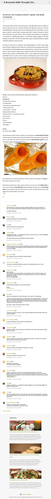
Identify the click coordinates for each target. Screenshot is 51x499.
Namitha (9, 361)
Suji (7, 224)
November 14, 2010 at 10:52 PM (14, 250)
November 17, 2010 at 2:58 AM (14, 379)
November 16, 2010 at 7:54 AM (14, 357)
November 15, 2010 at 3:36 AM (14, 279)
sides (4, 193)
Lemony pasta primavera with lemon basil (18, 480)
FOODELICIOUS (10, 377)
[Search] (49, 2)
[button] (3, 22)
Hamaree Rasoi (10, 282)
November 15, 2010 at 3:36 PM (14, 349)
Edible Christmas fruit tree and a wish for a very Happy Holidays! (23, 431)
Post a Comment (7, 411)
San (7, 383)
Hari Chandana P (11, 319)
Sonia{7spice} (10, 205)
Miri (7, 392)
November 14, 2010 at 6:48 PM (14, 220)
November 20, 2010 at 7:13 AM (14, 398)
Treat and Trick (10, 310)
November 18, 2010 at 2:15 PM (14, 388)
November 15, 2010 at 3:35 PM (14, 341)
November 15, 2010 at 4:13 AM (14, 306)
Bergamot (9, 216)
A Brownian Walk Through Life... (19, 2)
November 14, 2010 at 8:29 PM (14, 228)
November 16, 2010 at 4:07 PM (14, 366)
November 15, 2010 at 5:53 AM (14, 323)
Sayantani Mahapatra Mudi (13, 244)
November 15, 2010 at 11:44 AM (14, 332)
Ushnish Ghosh (10, 270)
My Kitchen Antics (11, 262)
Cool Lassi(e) (10, 353)
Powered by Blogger (25, 494)
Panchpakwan (10, 327)
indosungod (9, 336)
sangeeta (9, 232)
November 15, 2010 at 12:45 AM (14, 258)
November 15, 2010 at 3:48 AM (14, 290)
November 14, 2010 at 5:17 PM (14, 213)
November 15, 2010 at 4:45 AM (14, 315)
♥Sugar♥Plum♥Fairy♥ (12, 402)
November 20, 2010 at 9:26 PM (14, 407)
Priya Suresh (10, 254)
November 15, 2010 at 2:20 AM (14, 266)
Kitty (8, 294)
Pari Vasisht (9, 370)
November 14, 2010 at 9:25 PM (14, 240)
